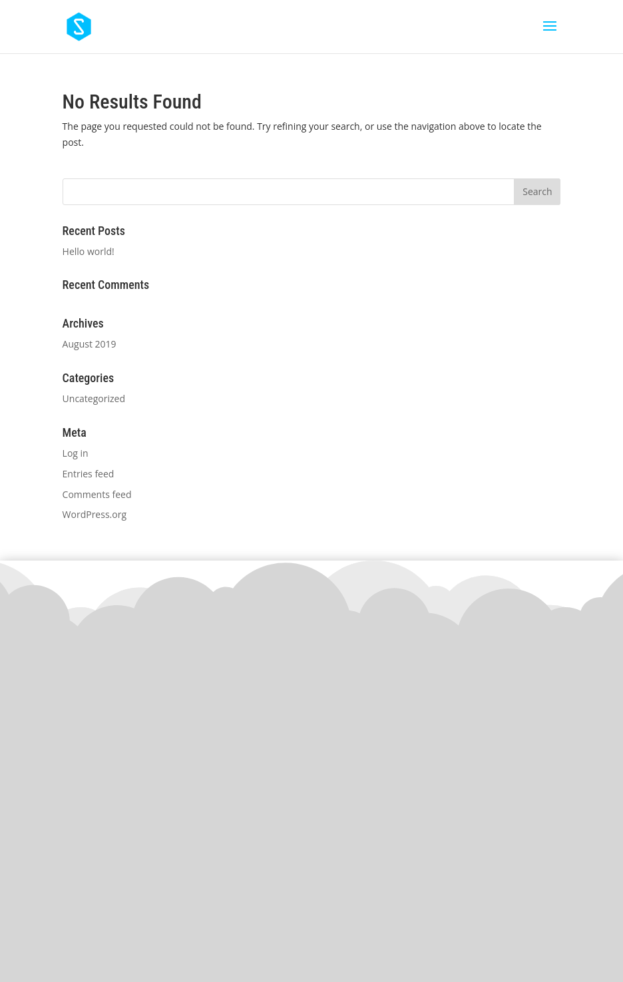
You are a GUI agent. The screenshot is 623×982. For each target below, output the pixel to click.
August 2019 (89, 344)
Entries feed (88, 473)
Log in (76, 453)
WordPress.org (94, 514)
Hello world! (88, 251)
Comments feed (97, 494)
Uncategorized (94, 398)
